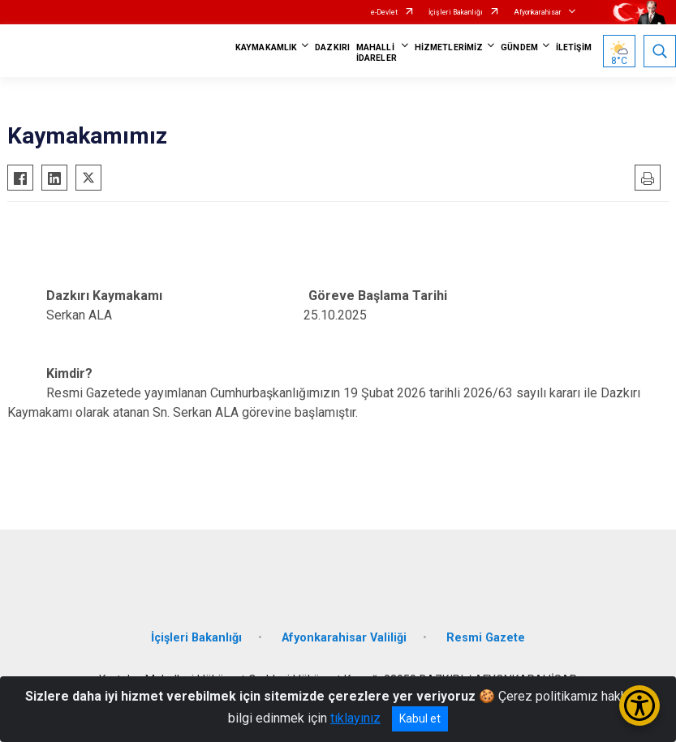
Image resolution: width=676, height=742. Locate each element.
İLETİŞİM (574, 47)
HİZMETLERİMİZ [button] (449, 47)
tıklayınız (355, 718)
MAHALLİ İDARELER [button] (376, 52)
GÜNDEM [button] (519, 47)
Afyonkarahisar (538, 12)
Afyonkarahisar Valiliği (344, 638)
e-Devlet (384, 12)
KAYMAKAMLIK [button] (266, 47)
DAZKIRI (332, 47)
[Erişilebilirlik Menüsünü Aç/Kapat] (639, 705)
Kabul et (420, 718)
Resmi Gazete (485, 638)
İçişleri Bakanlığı (455, 12)
